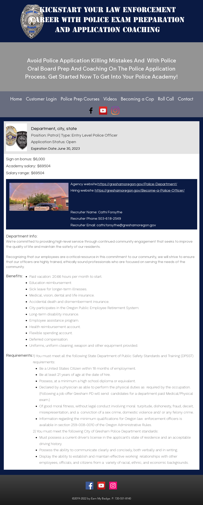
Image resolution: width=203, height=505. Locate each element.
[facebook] (91, 110)
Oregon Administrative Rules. (129, 425)
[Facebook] (89, 485)
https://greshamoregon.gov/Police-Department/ (137, 184)
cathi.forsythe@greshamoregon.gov (126, 225)
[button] (137, 99)
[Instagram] (115, 110)
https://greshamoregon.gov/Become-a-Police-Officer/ (140, 190)
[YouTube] (103, 110)
